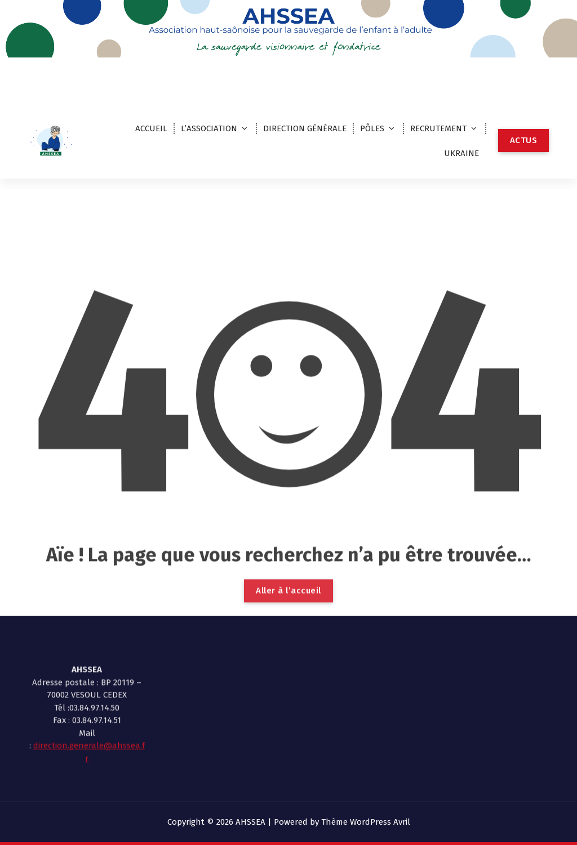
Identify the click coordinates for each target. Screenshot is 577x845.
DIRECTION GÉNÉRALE (305, 128)
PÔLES (372, 128)
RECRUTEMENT (438, 128)
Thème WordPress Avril (365, 822)
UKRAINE (461, 153)
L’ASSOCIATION (209, 128)
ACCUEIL (151, 128)
